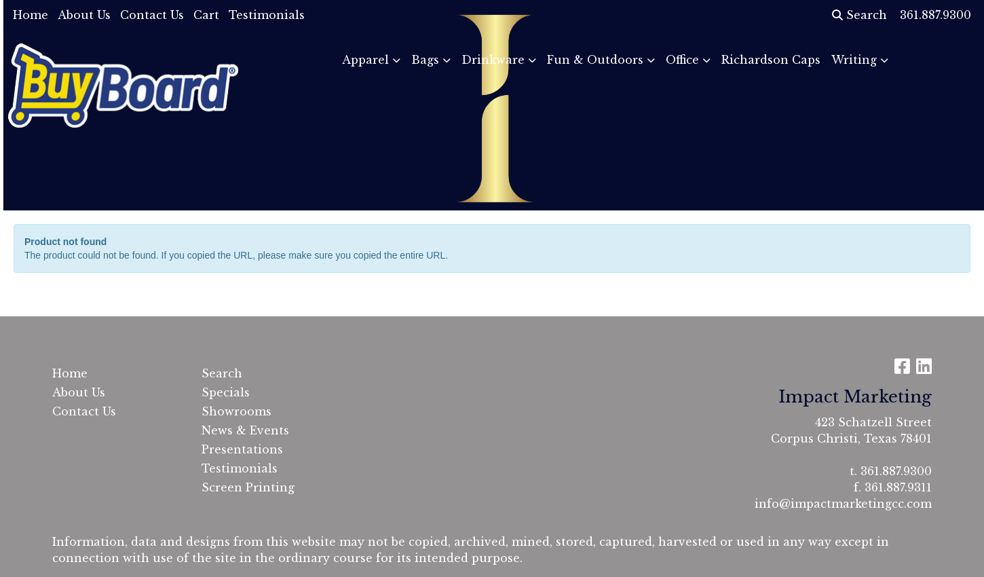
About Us (84, 15)
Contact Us (152, 15)
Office (682, 60)
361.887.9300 (896, 471)
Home (30, 15)
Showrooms (236, 411)
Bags (425, 60)
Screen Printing (248, 487)
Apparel (365, 60)
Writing (854, 60)
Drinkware (493, 60)
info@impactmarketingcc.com (843, 503)
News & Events (245, 430)
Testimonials (267, 15)
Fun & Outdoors (595, 60)
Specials (226, 392)
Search (859, 15)
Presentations (242, 449)
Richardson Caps (770, 60)
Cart (206, 15)
